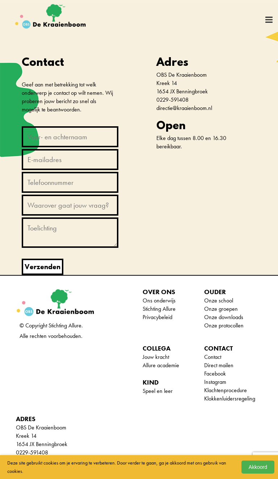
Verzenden (42, 266)
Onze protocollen (224, 325)
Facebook (215, 373)
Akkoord (258, 467)
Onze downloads (223, 317)
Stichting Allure (159, 309)
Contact (212, 357)
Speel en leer (158, 391)
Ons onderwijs (159, 300)
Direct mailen (218, 365)
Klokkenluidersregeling (229, 398)
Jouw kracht (156, 357)
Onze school (218, 300)
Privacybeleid (157, 317)
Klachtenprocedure (225, 390)
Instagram (215, 382)
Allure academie (161, 365)
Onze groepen (221, 309)
